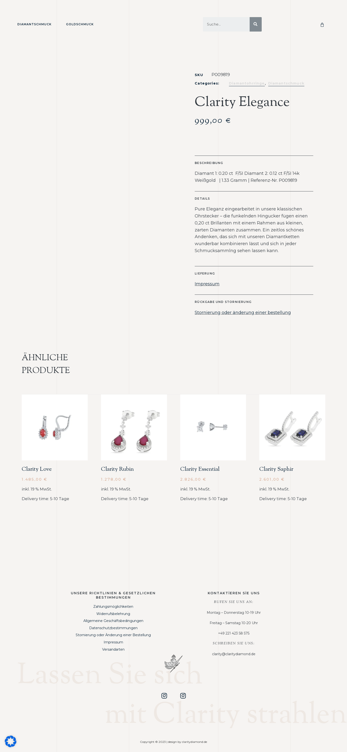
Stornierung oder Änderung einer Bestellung (113, 635)
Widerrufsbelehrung (113, 614)
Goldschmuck (80, 24)
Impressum (207, 284)
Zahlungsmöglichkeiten (113, 606)
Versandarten (113, 649)
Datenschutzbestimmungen (113, 628)
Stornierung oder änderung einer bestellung (243, 312)
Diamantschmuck (34, 24)
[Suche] (256, 24)
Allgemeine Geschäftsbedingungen (113, 621)
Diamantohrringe (247, 83)
